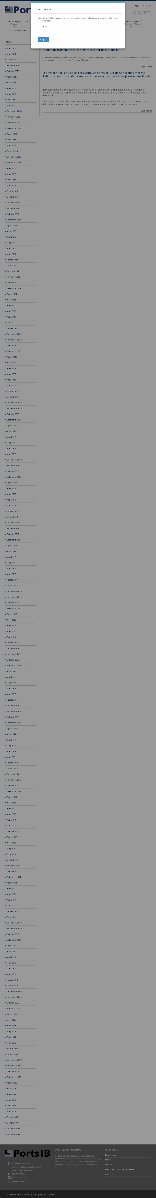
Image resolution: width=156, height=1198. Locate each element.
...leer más (42, 26)
